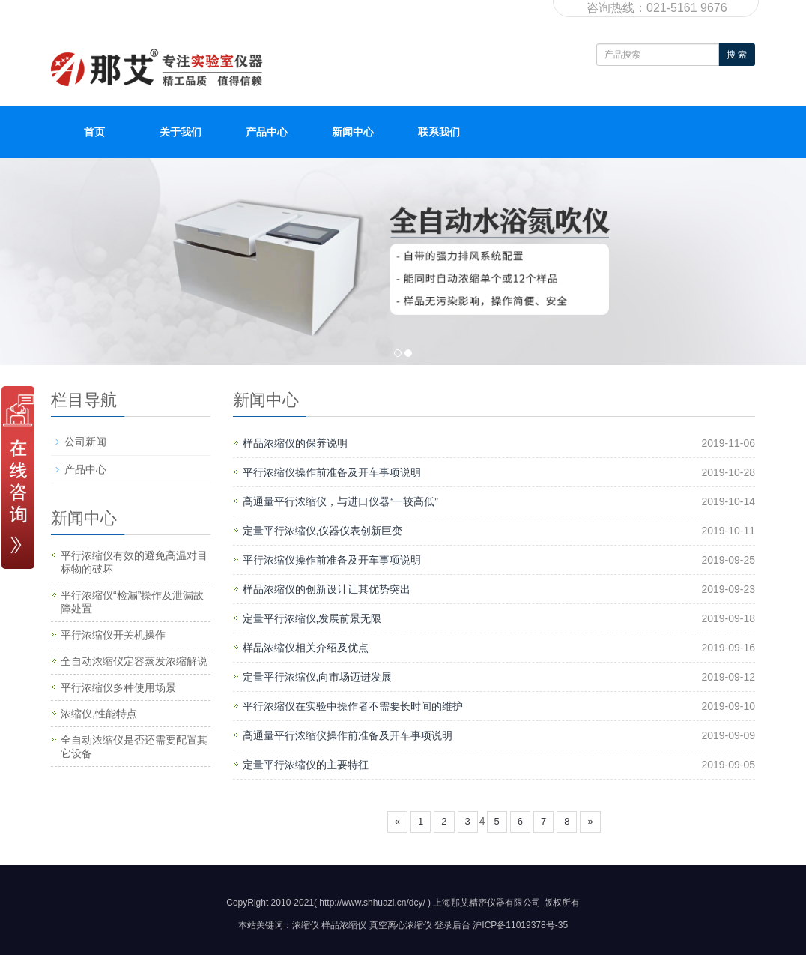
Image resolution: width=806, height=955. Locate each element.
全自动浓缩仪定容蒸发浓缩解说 (134, 661)
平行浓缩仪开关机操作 (113, 635)
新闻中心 (353, 132)
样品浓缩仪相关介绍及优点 (306, 648)
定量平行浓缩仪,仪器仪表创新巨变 (323, 531)
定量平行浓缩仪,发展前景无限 (312, 618)
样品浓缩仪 (343, 925)
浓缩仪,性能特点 (99, 714)
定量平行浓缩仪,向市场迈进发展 (318, 677)
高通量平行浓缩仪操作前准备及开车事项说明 (347, 735)
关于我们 (181, 132)
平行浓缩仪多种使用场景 (118, 687)
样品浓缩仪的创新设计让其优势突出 (326, 589)
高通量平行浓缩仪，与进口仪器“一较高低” (340, 501)
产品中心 (267, 132)
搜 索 (737, 54)
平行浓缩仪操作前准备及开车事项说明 (332, 472)
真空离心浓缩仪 (400, 925)
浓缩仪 (305, 925)
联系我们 (439, 132)
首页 (94, 132)
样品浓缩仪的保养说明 (295, 443)
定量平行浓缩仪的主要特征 (306, 765)
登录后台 (452, 925)
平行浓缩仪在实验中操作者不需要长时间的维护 (353, 706)
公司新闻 (85, 442)
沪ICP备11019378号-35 (520, 925)
